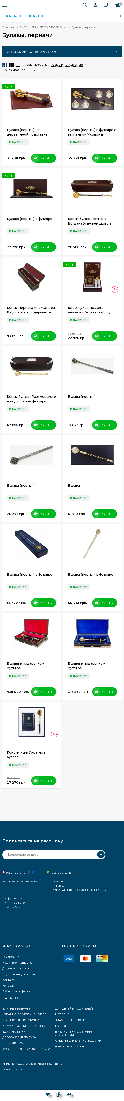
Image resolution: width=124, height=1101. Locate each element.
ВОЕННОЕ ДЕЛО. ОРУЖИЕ (21, 1020)
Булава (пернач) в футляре (29, 219)
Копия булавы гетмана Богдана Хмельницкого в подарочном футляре (90, 223)
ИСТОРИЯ (62, 1014)
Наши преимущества (17, 962)
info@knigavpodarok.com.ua (21, 881)
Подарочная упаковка (18, 974)
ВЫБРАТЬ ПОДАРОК (70, 1046)
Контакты (9, 980)
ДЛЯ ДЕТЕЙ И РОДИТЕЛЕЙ (74, 1008)
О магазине (10, 957)
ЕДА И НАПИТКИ (13, 1031)
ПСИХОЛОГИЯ (12, 1043)
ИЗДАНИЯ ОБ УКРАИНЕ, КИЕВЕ (24, 1014)
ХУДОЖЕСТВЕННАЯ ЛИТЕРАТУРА (26, 1048)
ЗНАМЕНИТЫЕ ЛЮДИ (70, 1020)
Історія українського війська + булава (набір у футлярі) (89, 312)
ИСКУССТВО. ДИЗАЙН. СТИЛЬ (23, 1025)
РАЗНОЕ (61, 1025)
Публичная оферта (16, 991)
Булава (74, 486)
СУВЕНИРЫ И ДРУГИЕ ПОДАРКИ (78, 1040)
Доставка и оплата (15, 968)
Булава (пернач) (81, 397)
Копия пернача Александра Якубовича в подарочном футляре (31, 312)
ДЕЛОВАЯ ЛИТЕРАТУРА (19, 1037)
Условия (8, 985)
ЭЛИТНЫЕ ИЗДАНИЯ (16, 1008)
